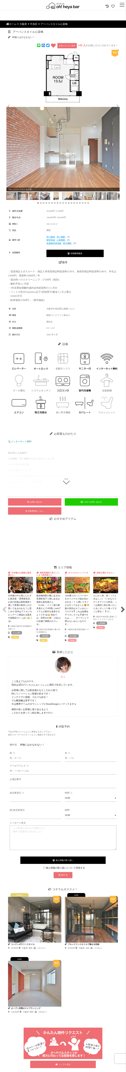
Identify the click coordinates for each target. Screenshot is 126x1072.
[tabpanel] (20, 605)
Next (122, 606)
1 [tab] (55, 644)
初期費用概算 (75, 253)
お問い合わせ (34, 502)
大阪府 (23, 24)
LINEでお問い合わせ (91, 502)
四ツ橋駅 (61, 237)
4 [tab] (70, 644)
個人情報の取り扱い (63, 860)
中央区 (33, 24)
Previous (3, 606)
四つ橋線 (50, 237)
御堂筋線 (50, 240)
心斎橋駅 (61, 240)
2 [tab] (60, 644)
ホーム (11, 24)
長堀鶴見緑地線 (53, 243)
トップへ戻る (63, 1064)
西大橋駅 (67, 243)
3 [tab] (65, 644)
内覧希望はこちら (34, 511)
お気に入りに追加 (67, 46)
